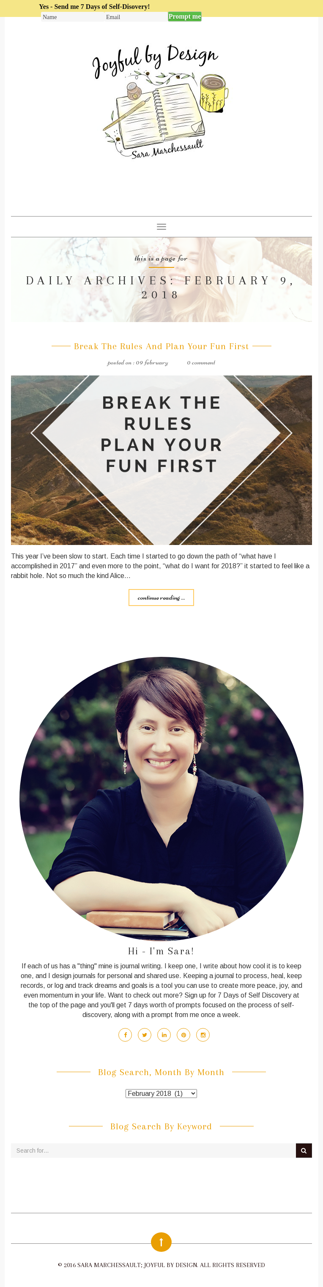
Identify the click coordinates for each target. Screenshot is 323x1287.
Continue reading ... (161, 597)
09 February (152, 362)
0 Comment (201, 362)
